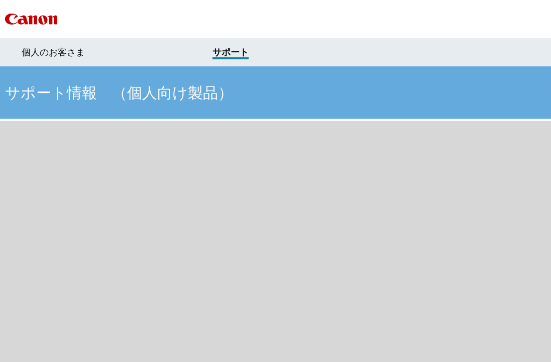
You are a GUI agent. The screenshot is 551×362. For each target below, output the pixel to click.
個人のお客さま (53, 52)
